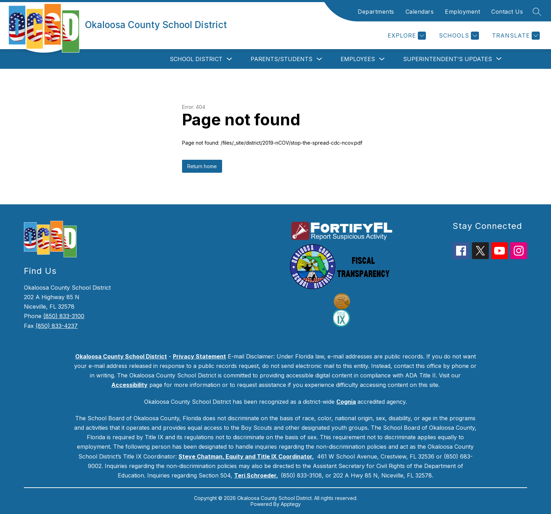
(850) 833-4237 (56, 325)
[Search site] (537, 11)
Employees (358, 58)
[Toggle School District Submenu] (229, 59)
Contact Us (507, 11)
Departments (376, 11)
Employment (462, 11)
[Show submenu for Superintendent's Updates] (447, 59)
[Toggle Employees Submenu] (382, 59)
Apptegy (291, 504)
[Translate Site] (515, 35)
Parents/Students (281, 58)
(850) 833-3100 (63, 315)
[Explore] (406, 35)
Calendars (420, 11)
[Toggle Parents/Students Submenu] (319, 59)
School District (196, 58)
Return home (202, 166)
